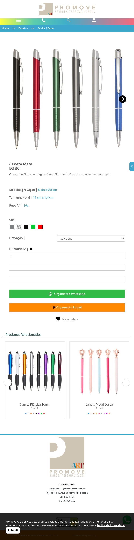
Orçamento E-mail (67, 307)
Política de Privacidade (111, 525)
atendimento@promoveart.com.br (67, 488)
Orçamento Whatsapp (67, 294)
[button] (123, 99)
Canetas (23, 28)
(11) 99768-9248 (67, 484)
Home (5, 28)
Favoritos (67, 319)
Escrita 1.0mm (46, 28)
